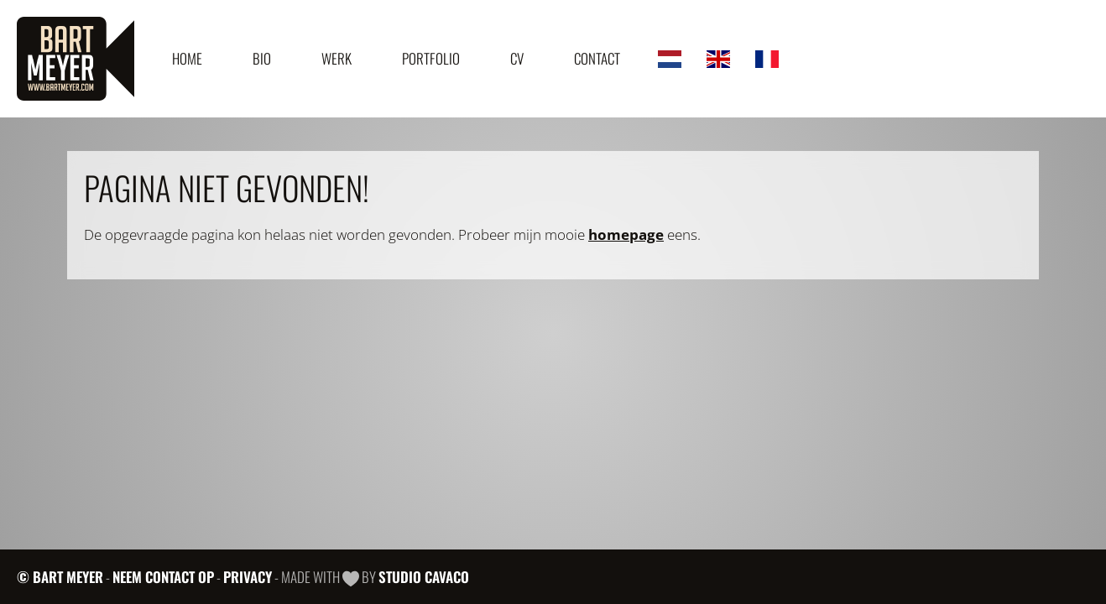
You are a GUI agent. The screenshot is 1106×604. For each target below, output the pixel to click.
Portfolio (431, 58)
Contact (597, 58)
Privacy (247, 576)
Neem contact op (163, 576)
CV (517, 58)
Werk (336, 58)
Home (187, 58)
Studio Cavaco (423, 576)
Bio (262, 58)
